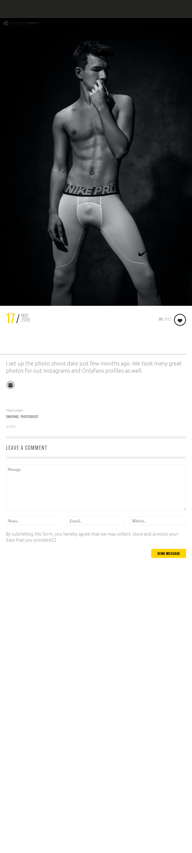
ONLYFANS (12, 416)
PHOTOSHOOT (29, 416)
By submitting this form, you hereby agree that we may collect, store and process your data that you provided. (92, 536)
